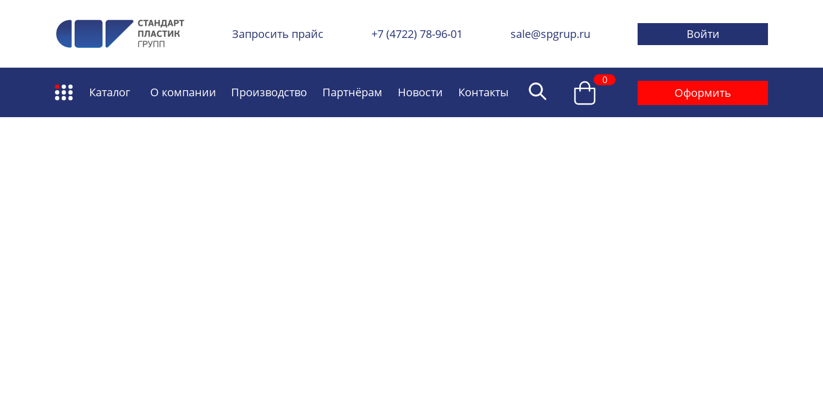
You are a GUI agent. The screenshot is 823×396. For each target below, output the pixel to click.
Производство (269, 92)
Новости (420, 92)
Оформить (702, 92)
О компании (183, 92)
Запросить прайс (277, 33)
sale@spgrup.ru (550, 33)
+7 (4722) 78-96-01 (417, 33)
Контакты (483, 92)
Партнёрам (352, 92)
